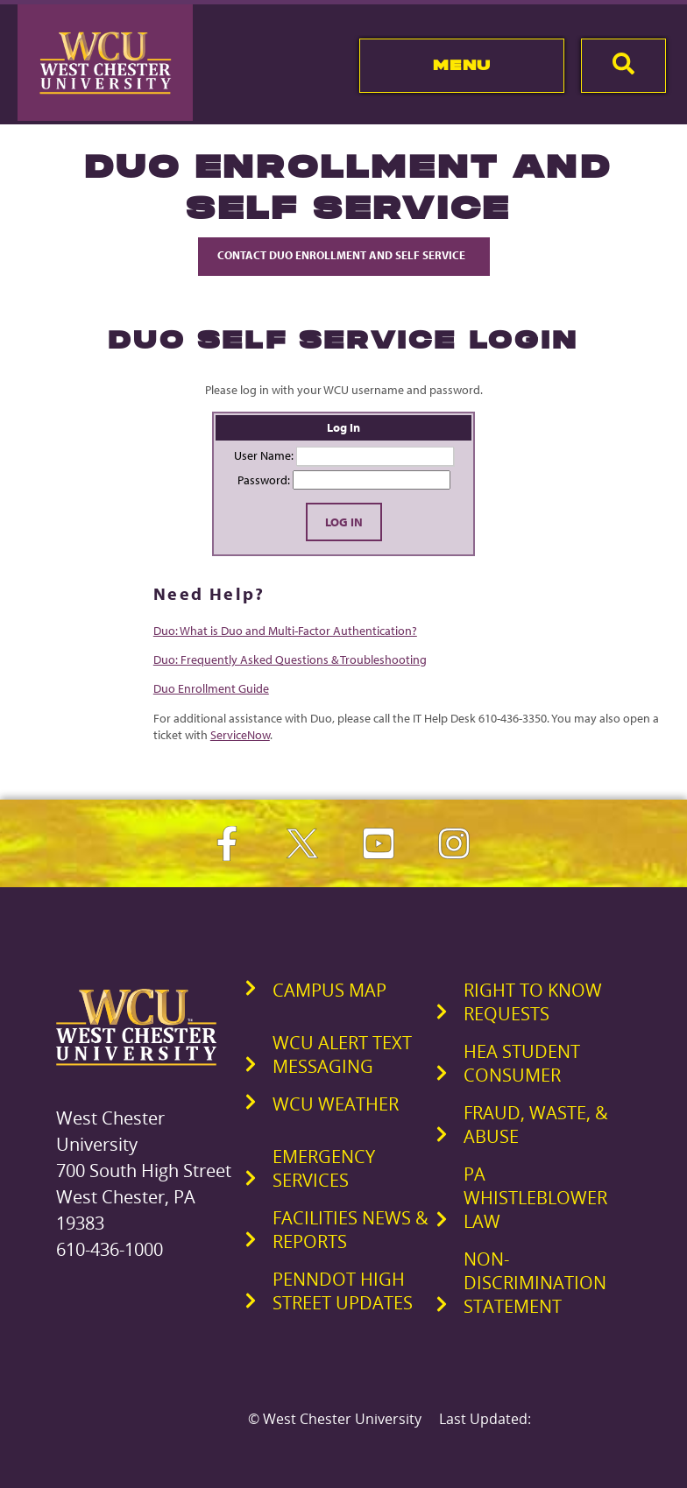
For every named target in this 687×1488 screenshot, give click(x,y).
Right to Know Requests (533, 1002)
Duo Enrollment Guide (211, 688)
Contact (344, 255)
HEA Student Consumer (522, 1063)
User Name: (264, 455)
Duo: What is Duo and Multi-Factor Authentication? (285, 630)
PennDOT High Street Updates (343, 1291)
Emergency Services (324, 1168)
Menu (462, 64)
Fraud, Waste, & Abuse (536, 1124)
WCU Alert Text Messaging (342, 1054)
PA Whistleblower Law (535, 1197)
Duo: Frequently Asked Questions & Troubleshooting (290, 659)
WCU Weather (336, 1104)
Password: (263, 480)
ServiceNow (240, 735)
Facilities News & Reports (350, 1229)
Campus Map (329, 990)
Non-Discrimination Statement (535, 1282)
